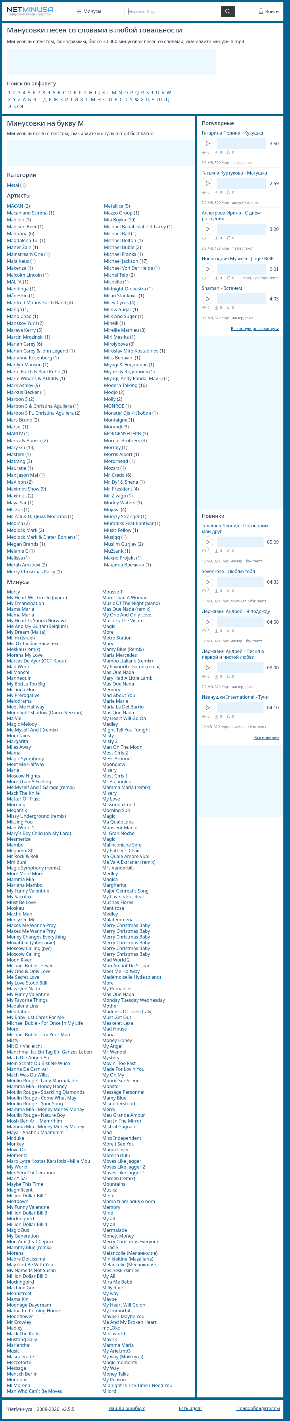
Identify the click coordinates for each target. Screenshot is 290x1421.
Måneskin (17, 295)
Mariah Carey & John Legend (37, 351)
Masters (15, 454)
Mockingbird (20, 1218)
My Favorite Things (27, 1000)
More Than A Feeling (29, 781)
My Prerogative (23, 695)
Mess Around (116, 758)
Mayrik (109, 1339)
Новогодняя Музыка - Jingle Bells (238, 258)
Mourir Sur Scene (120, 1080)
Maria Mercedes (119, 655)
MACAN (15, 206)
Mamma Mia (20, 879)
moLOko (111, 1328)
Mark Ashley (20, 385)
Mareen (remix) (118, 1178)
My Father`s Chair (121, 850)
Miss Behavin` (119, 358)
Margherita (114, 885)
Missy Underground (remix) (36, 816)
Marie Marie (115, 701)
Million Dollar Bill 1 (27, 1195)
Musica (110, 1190)
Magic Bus (18, 1230)
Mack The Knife (23, 793)
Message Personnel (123, 1092)
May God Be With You (30, 1264)
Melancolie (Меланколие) (130, 1253)
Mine (107, 1213)
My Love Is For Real (123, 896)
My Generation (23, 1236)
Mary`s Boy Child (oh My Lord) (39, 833)
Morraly (112, 447)
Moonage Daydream (29, 1305)
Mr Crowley (19, 1322)
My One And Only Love (126, 615)
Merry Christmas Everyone (130, 1241)
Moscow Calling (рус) (29, 948)
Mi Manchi (18, 672)
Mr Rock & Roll (22, 856)
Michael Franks (120, 254)
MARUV (15, 433)
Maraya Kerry (21, 330)
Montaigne (116, 420)
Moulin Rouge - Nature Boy (36, 1115)
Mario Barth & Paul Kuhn (33, 371)
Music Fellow (118, 530)
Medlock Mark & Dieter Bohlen (40, 537)
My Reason (114, 1379)
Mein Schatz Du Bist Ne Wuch (38, 1063)
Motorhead (116, 461)
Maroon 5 (17, 399)
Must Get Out (116, 1017)
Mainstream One (25, 254)
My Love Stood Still (27, 983)
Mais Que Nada (23, 988)
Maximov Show (23, 489)
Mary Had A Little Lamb (127, 678)
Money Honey (117, 1040)
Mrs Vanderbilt (118, 868)
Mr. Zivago (115, 496)
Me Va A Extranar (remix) (128, 862)
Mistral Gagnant (119, 1126)
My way (110, 1293)
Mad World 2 (116, 960)
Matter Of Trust (23, 799)
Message (16, 1368)
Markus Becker (23, 392)
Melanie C (17, 551)
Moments (17, 1155)
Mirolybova (116, 344)
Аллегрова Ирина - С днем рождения (231, 215)
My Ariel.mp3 (116, 1351)
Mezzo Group (118, 213)
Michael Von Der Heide (128, 268)
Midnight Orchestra (125, 289)
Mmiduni (16, 862)
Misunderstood (118, 1103)
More (12, 1029)
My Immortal (116, 1310)
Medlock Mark (22, 530)
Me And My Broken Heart (129, 1322)
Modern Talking (121, 385)
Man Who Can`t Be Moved (35, 1391)
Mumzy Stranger (122, 516)
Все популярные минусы (255, 328)
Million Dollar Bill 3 (27, 1213)
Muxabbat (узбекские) (31, 942)
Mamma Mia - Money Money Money (45, 1109)
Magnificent (19, 1190)
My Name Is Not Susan (31, 1270)
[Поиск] (172, 11)
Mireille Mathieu (121, 330)
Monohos (17, 1379)
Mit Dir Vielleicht (24, 1046)
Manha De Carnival (27, 1069)
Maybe (109, 1299)
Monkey (15, 1144)
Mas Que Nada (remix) (126, 609)
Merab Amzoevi (23, 565)
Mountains (18, 735)
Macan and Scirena (27, 213)
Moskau (15, 908)
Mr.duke (15, 1138)
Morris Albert (118, 454)
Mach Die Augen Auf (29, 1057)
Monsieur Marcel (120, 827)
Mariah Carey (21, 344)
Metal (13, 185)
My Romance (116, 988)
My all (108, 1218)
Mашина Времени (124, 565)
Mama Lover (115, 1149)
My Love (111, 799)
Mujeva (112, 509)
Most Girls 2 (115, 753)
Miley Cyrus (116, 302)
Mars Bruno (19, 420)
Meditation (18, 1011)
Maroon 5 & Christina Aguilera (39, 406)
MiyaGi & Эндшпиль (126, 371)
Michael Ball (117, 233)
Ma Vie (14, 718)
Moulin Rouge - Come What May (41, 1098)
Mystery (111, 1057)
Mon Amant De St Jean (126, 965)
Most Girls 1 (115, 776)
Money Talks (115, 1374)
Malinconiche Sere (122, 845)
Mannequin (19, 678)
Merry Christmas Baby (126, 925)
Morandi (113, 427)
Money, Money (118, 1236)
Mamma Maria (118, 1345)
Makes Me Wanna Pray (31, 925)
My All (108, 1276)
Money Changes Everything (36, 937)
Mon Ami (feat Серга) (30, 1241)
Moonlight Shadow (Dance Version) (44, 712)
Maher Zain (19, 247)
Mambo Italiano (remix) (127, 661)
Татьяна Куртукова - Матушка (234, 173)
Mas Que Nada (118, 672)
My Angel (112, 1046)
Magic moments (119, 1362)
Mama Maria (20, 609)
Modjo (111, 392)
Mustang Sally (22, 1339)
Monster (111, 1086)
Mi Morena (18, 1385)
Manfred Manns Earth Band (36, 302)
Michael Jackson (121, 261)
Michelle (113, 282)
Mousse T (112, 592)
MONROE (114, 406)
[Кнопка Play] (207, 143)
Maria (13, 770)
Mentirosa (113, 908)
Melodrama (19, 701)
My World (17, 1167)
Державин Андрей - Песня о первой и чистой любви (233, 654)
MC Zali (15, 509)
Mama (13, 753)
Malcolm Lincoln (24, 275)
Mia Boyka (115, 220)
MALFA (14, 282)
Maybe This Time (25, 1184)
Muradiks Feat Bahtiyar (129, 523)
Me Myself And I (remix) (32, 730)
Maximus (17, 496)
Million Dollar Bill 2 (27, 1276)
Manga (14, 309)
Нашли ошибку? (127, 1408)
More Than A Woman (125, 597)
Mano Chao (19, 316)
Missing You (20, 822)
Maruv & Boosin (24, 440)
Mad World (18, 666)
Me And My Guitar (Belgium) (37, 626)
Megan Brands (22, 544)
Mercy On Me (21, 919)
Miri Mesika (116, 337)
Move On (16, 1149)
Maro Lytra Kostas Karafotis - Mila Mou (48, 1161)
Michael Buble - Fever (30, 965)
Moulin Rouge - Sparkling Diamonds (45, 1092)
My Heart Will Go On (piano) (37, 597)
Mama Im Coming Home (33, 1310)
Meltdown (17, 1201)
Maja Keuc (18, 261)
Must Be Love (21, 902)
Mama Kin (18, 1299)
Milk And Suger (120, 316)
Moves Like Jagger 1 (123, 1172)
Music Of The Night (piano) (131, 603)
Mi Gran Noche (118, 833)
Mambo (15, 845)
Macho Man (19, 914)
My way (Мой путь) (122, 1356)
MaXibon (16, 482)
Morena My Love (25, 655)
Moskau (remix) (23, 649)
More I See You (118, 1144)
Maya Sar (17, 502)
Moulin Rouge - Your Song (35, 1103)
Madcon (15, 220)
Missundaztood (118, 804)
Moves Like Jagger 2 (123, 1167)
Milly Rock (113, 1287)
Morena (15, 1253)
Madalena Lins (22, 1006)
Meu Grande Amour (123, 1115)
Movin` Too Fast (119, 1063)
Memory (111, 689)
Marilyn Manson (24, 364)
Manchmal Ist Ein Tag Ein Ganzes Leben (49, 1052)
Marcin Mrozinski (25, 337)
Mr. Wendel (114, 1052)
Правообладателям (258, 1408)
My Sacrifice (19, 896)
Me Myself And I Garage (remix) (41, 787)
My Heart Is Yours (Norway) (36, 620)
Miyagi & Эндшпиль (126, 364)
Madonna (17, 233)
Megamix (17, 810)
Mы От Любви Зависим (32, 643)
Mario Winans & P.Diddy (32, 378)
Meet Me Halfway (25, 707)
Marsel (14, 427)
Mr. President (118, 489)
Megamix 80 (20, 850)
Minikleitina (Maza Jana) (127, 1259)
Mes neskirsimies (120, 1270)
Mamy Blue (114, 1098)
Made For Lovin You (123, 1069)
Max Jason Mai (22, 475)
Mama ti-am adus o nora (128, 1201)
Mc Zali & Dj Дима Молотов (37, 516)
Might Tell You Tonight (126, 730)
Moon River (19, 960)
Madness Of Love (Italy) (127, 1011)
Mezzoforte (19, 1362)
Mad (107, 1132)
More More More (25, 873)
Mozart (111, 468)
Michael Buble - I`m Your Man (38, 1034)
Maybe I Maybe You (123, 1316)
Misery (109, 770)
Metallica (113, 206)
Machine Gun (21, 1287)
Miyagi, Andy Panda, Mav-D (133, 378)
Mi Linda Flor (21, 689)
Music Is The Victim (123, 620)
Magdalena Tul (23, 240)
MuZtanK (114, 551)
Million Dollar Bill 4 (27, 1224)
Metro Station (117, 638)
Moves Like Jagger (121, 1161)
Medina (15, 523)
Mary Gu (16, 447)
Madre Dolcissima (26, 1259)
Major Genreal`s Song (125, 891)
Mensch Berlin (22, 1374)
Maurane (16, 468)
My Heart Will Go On (124, 718)
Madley (14, 1328)
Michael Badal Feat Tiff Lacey (135, 226)
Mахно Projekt (119, 558)
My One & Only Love (29, 971)
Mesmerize (18, 839)
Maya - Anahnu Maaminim (35, 1132)
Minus (109, 1195)
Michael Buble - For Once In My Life (45, 1023)
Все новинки (266, 737)
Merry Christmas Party (31, 571)
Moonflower (20, 1316)
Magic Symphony (25, 758)
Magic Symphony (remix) (33, 868)
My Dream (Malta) (26, 632)
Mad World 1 (20, 827)
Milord (109, 1391)
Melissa (15, 558)
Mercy (13, 592)
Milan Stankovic (121, 295)
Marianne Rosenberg (29, 358)
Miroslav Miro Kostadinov (131, 351)
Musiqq (112, 537)
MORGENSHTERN (122, 433)
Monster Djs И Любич (127, 413)
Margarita (17, 741)
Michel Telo (116, 275)
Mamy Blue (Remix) (123, 649)
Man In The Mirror (122, 1121)
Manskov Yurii (22, 323)
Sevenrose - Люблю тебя (228, 571)
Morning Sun (116, 810)
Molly (110, 399)
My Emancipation (25, 603)
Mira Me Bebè (117, 1282)
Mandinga (18, 289)
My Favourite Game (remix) (131, 666)
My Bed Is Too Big (26, 684)
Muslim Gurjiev (120, 544)
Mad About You (118, 695)
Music (13, 1351)
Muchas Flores (117, 902)
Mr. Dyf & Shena (121, 482)
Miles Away (19, 747)
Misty (12, 1040)
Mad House (114, 1029)
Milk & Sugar (117, 309)
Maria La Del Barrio (123, 707)
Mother (110, 1006)
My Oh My (113, 1075)
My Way (110, 1368)
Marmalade (114, 1230)
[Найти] (228, 11)
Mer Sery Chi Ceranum (31, 1172)
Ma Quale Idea (118, 822)
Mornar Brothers (122, 440)
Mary (107, 643)
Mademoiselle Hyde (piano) (131, 977)
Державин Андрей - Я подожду (236, 611)
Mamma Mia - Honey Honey (37, 1086)
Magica (110, 879)
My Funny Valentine (28, 891)
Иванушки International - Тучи (235, 697)
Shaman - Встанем (222, 288)
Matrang (16, 461)
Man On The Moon (122, 747)
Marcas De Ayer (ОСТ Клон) (36, 661)
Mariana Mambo (25, 885)
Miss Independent (121, 1138)
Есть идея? (190, 1408)
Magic (108, 626)
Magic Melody (22, 724)
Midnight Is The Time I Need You (137, 1385)
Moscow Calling (24, 954)
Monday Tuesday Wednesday (133, 1000)
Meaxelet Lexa (117, 1023)
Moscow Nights (23, 776)
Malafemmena (118, 919)
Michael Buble (119, 247)
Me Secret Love (23, 977)
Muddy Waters (119, 502)
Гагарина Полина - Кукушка (232, 133)
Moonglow (113, 764)
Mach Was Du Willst (28, 1075)
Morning (16, 804)
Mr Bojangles (116, 781)
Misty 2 (110, 741)
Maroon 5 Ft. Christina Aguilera (40, 413)
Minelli (111, 323)
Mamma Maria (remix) (126, 787)
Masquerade (20, 1356)
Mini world (113, 1333)
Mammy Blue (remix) (29, 1247)
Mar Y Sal (17, 1178)
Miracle (110, 1247)
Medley (110, 724)
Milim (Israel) (21, 638)
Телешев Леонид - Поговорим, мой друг (236, 528)
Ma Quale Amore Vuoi (125, 856)
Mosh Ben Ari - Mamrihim (34, 1121)
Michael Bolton (120, 240)
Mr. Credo (114, 475)
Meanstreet (19, 1293)
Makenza (16, 268)
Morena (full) (116, 1155)
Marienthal (18, 1345)
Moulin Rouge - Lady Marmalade (42, 1080)
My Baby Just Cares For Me (35, 1017)
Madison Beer (22, 226)
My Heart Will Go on (123, 1305)
